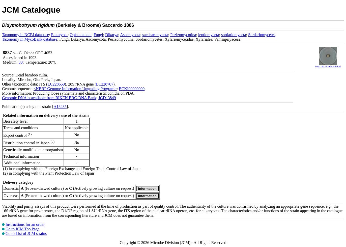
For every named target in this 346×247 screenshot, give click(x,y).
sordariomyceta (233, 35)
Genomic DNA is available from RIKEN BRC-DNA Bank (49, 98)
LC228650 (56, 84)
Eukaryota (59, 35)
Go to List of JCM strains (26, 233)
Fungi (98, 35)
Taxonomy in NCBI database (25, 35)
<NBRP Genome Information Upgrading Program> (75, 89)
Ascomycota (130, 35)
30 (21, 62)
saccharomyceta (155, 35)
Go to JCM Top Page (23, 229)
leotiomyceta (208, 35)
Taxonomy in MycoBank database (29, 39)
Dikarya (111, 35)
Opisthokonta (81, 35)
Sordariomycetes (261, 35)
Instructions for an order (25, 224)
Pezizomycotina (183, 35)
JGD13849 (107, 98)
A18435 (60, 106)
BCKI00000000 (132, 89)
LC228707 (104, 84)
